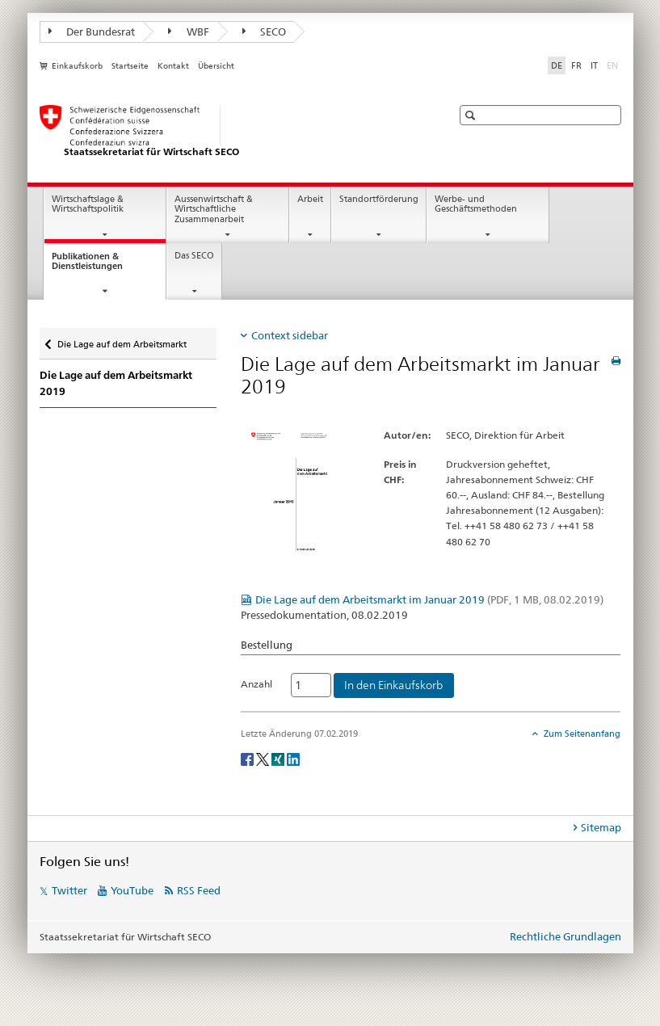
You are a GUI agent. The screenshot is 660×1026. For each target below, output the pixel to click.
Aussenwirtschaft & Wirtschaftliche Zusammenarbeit (213, 209)
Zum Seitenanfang (580, 733)
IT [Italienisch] (594, 65)
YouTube (132, 890)
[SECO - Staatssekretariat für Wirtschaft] (229, 131)
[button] (472, 115)
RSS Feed (199, 890)
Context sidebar (289, 335)
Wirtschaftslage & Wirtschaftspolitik (88, 204)
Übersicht (216, 65)
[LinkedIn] (293, 758)
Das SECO (194, 255)
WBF (188, 31)
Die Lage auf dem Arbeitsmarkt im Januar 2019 (429, 599)
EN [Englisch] (614, 64)
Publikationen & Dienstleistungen (102, 265)
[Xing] (279, 758)
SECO (264, 31)
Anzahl (256, 684)
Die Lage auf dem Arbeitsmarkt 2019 (116, 383)
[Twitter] (263, 758)
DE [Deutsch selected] (556, 65)
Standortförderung (378, 199)
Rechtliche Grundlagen (565, 936)
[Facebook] (248, 758)
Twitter (69, 890)
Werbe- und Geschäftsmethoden (476, 204)
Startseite (130, 65)
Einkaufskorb (77, 65)
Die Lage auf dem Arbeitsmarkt (122, 340)
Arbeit (310, 199)
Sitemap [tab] (601, 827)
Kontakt (173, 65)
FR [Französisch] (576, 65)
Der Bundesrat (92, 31)
